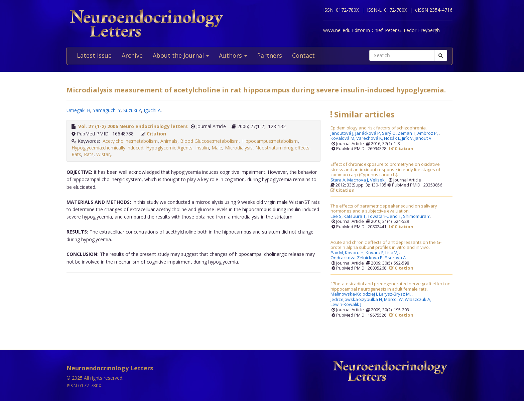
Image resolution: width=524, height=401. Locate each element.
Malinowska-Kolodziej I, (355, 294)
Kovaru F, (375, 253)
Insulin (202, 147)
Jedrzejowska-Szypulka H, (357, 299)
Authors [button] (233, 55)
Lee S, (337, 216)
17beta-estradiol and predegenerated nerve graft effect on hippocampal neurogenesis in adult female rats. (390, 286)
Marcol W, (394, 299)
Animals (168, 141)
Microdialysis (239, 147)
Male (217, 147)
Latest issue (94, 55)
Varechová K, (370, 138)
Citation (156, 133)
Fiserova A (395, 258)
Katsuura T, (356, 216)
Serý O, (390, 133)
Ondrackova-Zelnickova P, (358, 258)
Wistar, (103, 154)
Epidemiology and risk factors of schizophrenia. (379, 128)
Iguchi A (152, 110)
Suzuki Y (132, 110)
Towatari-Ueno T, (385, 216)
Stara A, (339, 180)
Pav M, (338, 253)
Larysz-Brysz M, (395, 294)
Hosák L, (393, 138)
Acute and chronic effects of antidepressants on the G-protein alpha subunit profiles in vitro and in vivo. (386, 245)
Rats (76, 154)
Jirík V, (408, 138)
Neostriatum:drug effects (282, 147)
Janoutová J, (343, 133)
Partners (269, 55)
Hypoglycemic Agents (169, 147)
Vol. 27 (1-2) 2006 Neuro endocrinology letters (133, 126)
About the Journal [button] (181, 55)
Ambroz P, (428, 133)
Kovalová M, (343, 138)
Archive (132, 55)
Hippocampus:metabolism (269, 141)
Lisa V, (392, 253)
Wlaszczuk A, (418, 299)
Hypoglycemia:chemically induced (107, 147)
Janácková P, (368, 133)
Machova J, (358, 180)
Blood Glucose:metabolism (209, 141)
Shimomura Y (416, 216)
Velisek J (378, 180)
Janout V (423, 138)
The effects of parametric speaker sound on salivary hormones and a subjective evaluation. (384, 209)
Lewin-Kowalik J (346, 304)
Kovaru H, (355, 253)
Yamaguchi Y (107, 110)
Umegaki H (78, 110)
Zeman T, (407, 133)
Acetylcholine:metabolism (130, 141)
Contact (303, 55)
